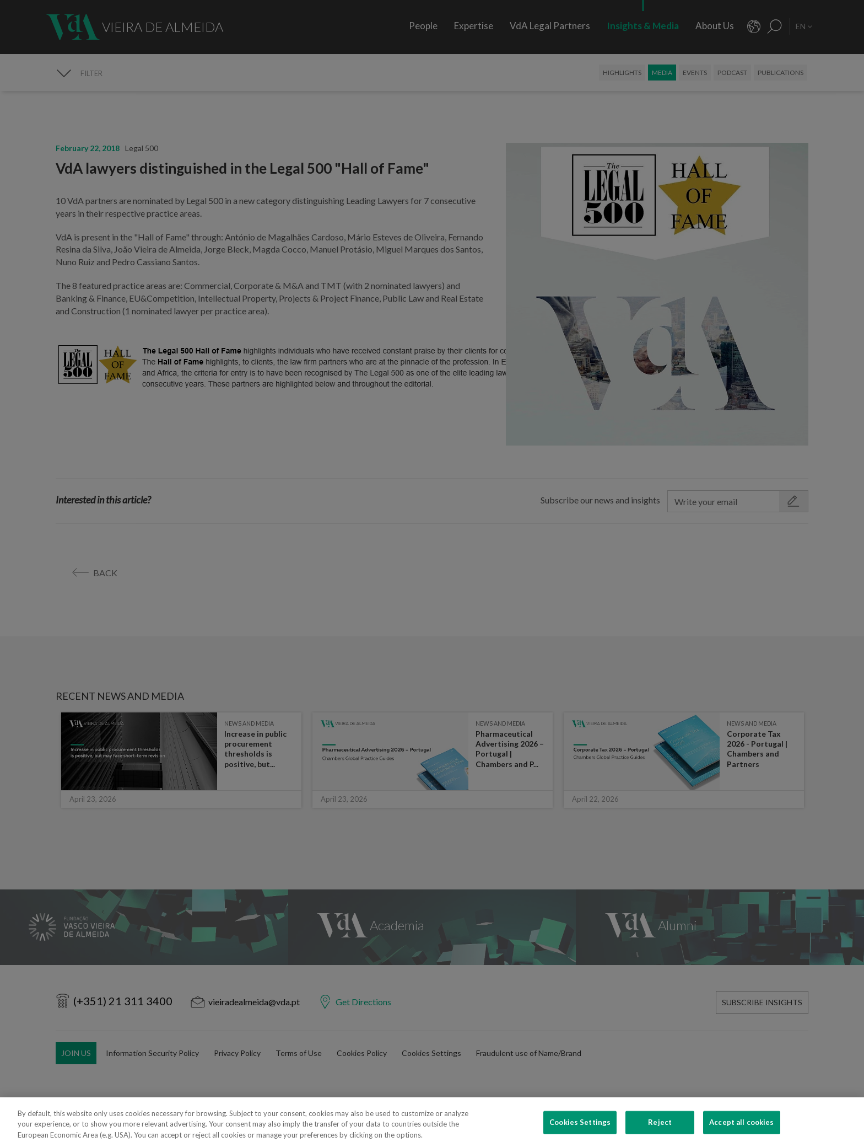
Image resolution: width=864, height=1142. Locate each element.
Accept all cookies (741, 1128)
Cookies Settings (580, 1128)
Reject (660, 1128)
